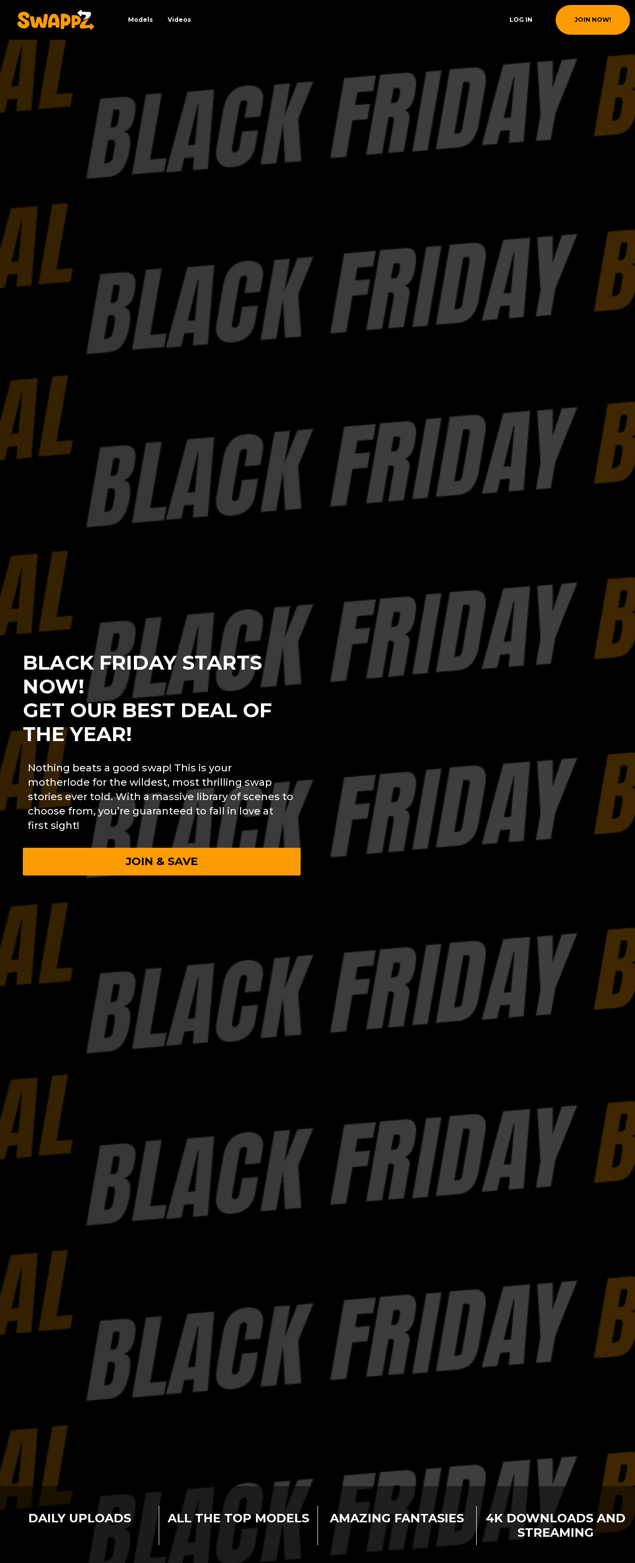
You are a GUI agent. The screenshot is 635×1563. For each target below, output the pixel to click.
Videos (179, 19)
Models (140, 19)
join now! (592, 19)
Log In (520, 19)
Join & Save (162, 861)
